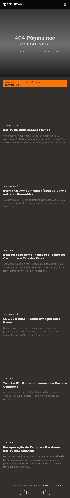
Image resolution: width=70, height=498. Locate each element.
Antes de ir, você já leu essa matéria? (29, 83)
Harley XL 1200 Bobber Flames (26, 130)
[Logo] (12, 4)
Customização (12, 125)
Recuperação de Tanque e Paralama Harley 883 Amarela (31, 449)
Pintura (8, 250)
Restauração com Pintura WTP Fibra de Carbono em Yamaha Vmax (34, 256)
